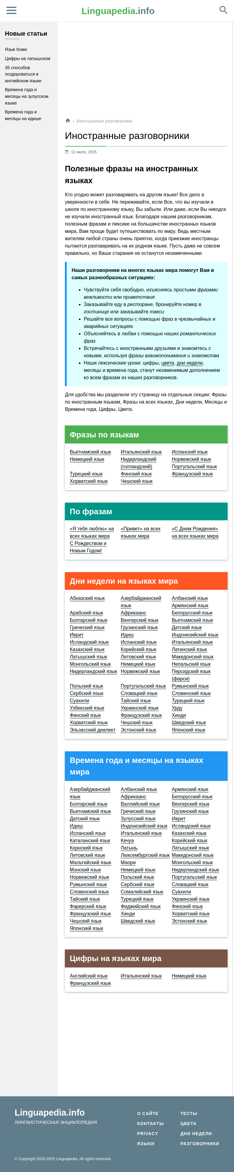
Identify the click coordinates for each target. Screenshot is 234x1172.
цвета (167, 362)
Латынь (129, 847)
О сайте (147, 1113)
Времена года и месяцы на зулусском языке (26, 96)
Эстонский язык (138, 729)
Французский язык (192, 473)
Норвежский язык (191, 459)
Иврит (76, 634)
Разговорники (199, 1143)
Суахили (79, 700)
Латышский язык (88, 656)
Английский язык (89, 975)
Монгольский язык (90, 664)
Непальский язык (191, 664)
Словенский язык (191, 693)
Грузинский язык (139, 627)
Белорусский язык (192, 612)
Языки (145, 1143)
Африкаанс (133, 612)
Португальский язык (194, 466)
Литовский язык (138, 656)
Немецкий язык (87, 459)
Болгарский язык (88, 620)
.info (118, 11)
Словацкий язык (139, 693)
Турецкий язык (86, 473)
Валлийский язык (140, 804)
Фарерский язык (88, 906)
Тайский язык (136, 700)
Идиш (127, 634)
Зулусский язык (138, 818)
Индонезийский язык (195, 634)
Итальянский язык (141, 451)
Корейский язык (138, 649)
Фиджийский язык (141, 906)
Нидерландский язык (93, 671)
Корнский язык (86, 847)
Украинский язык (139, 708)
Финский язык (136, 473)
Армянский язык (190, 605)
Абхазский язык (87, 598)
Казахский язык (87, 649)
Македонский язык (193, 656)
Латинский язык (189, 649)
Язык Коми (16, 49)
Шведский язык (189, 722)
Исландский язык (89, 642)
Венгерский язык (139, 620)
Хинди (179, 715)
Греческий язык (87, 627)
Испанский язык (190, 451)
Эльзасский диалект (92, 729)
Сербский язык (86, 693)
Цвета (188, 1123)
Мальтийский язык (90, 862)
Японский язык (188, 729)
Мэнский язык (85, 869)
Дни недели (196, 1133)
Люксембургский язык (145, 855)
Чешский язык (136, 481)
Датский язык (187, 627)
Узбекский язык (87, 708)
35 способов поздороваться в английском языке (23, 74)
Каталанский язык (90, 840)
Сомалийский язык (142, 891)
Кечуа (127, 840)
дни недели (190, 362)
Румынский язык (190, 686)
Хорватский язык (89, 481)
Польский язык (86, 686)
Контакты (150, 1123)
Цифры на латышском (27, 58)
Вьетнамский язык (90, 451)
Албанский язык (190, 598)
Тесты (188, 1113)
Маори (128, 862)
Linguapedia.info (50, 1112)
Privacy (147, 1133)
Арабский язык (86, 612)
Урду (177, 708)
